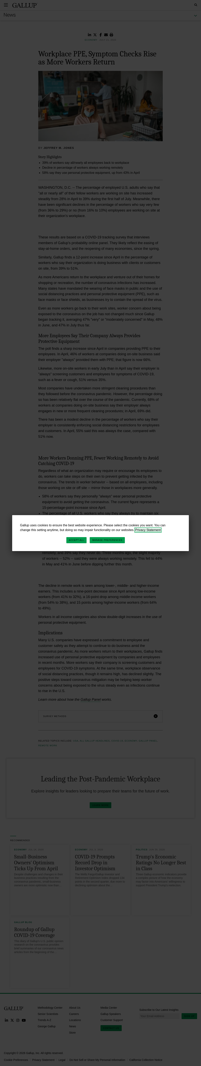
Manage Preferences (107, 540)
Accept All (76, 540)
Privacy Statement (148, 530)
